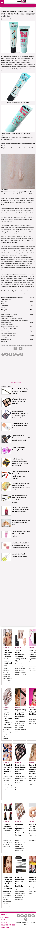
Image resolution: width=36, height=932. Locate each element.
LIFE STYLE (4, 927)
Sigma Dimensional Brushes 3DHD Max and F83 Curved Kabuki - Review (21, 438)
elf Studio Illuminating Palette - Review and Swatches (19, 401)
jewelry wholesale (16, 382)
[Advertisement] (15, 368)
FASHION (3, 922)
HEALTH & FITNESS (7, 925)
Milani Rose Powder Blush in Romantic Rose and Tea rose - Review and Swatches (21, 545)
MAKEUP (6, 648)
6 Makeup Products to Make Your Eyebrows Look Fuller (19, 882)
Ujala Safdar (14, 19)
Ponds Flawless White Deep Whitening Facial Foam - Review (21, 534)
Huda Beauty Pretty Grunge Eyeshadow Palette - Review (20, 769)
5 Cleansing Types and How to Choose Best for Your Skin (21, 522)
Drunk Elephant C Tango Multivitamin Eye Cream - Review (20, 426)
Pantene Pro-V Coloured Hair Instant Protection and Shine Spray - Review (20, 509)
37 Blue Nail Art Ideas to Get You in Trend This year (7, 769)
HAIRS (2, 920)
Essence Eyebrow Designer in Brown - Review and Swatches (21, 391)
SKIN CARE (4, 917)
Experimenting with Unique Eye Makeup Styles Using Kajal (20, 714)
